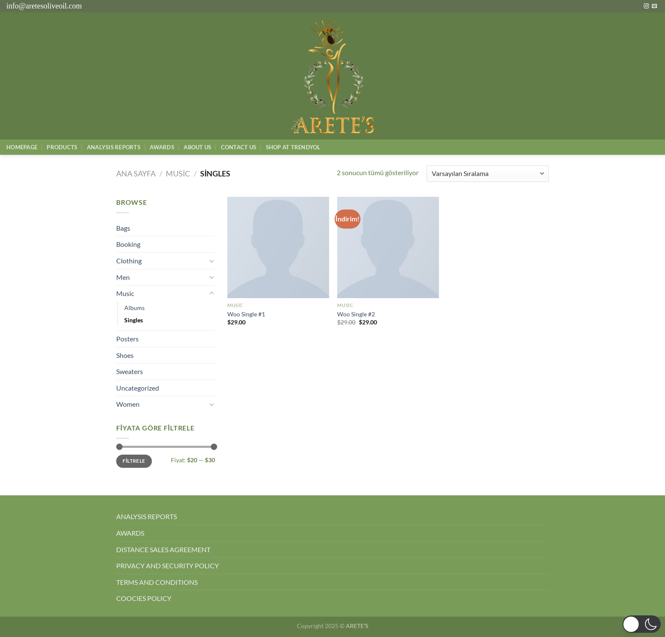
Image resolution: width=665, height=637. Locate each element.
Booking (128, 244)
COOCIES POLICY (143, 598)
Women (128, 404)
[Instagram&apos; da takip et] (646, 6)
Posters (127, 339)
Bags (123, 228)
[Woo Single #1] (278, 248)
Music (178, 173)
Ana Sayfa (136, 173)
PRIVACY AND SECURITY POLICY (167, 566)
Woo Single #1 (246, 314)
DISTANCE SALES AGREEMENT (163, 549)
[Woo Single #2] (388, 248)
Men (123, 277)
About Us (197, 147)
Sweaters (129, 371)
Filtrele (134, 461)
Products (62, 147)
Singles (133, 320)
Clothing (129, 261)
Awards (162, 147)
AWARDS (130, 533)
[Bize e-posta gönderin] (654, 6)
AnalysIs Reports (113, 147)
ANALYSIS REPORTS (146, 516)
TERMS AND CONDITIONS (157, 582)
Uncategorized (137, 388)
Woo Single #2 (356, 314)
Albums (134, 307)
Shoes (125, 355)
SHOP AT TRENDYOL (293, 147)
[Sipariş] (488, 173)
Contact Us (239, 147)
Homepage (21, 147)
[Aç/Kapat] (211, 261)
